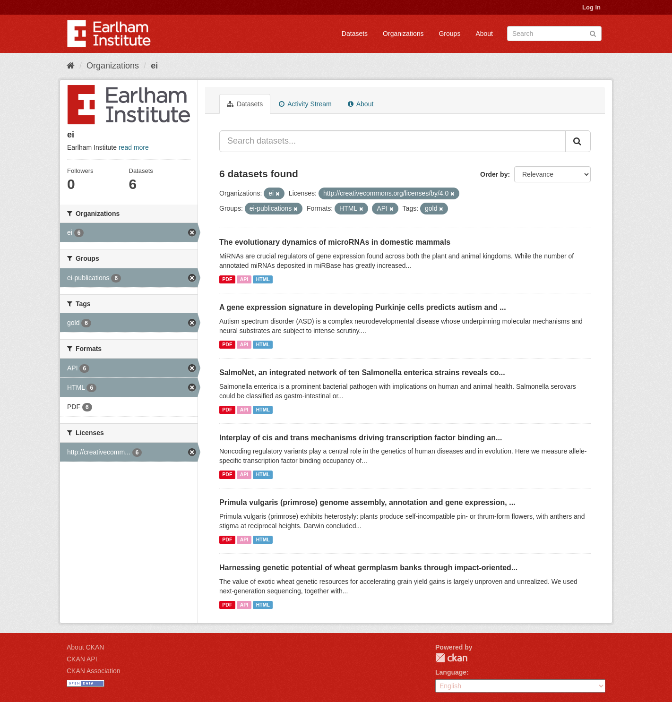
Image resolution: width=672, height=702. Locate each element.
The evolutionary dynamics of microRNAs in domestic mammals (334, 242)
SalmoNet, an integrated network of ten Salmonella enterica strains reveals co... (362, 372)
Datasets (355, 33)
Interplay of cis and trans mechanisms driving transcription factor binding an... (360, 438)
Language (450, 672)
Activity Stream (305, 104)
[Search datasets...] (392, 141)
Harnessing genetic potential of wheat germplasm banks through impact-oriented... (368, 568)
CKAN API (82, 659)
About (484, 33)
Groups (449, 33)
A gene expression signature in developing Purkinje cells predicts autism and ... (362, 307)
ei (154, 65)
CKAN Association (94, 671)
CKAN (451, 658)
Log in (591, 7)
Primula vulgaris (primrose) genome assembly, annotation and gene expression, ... (367, 502)
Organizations (403, 33)
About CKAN (85, 647)
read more (134, 147)
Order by (494, 174)
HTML (263, 279)
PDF (227, 279)
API (244, 279)
